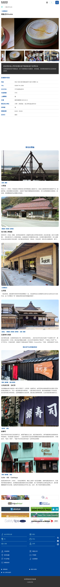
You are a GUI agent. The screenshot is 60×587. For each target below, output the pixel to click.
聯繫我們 (5, 562)
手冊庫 (32, 555)
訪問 (32, 544)
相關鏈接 (5, 569)
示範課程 (5, 551)
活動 (4, 544)
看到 (32, 534)
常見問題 (5, 559)
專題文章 (33, 551)
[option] (30, 33)
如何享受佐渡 (6, 534)
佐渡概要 (33, 559)
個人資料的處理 (7, 572)
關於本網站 (34, 569)
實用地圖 (5, 555)
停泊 (32, 539)
